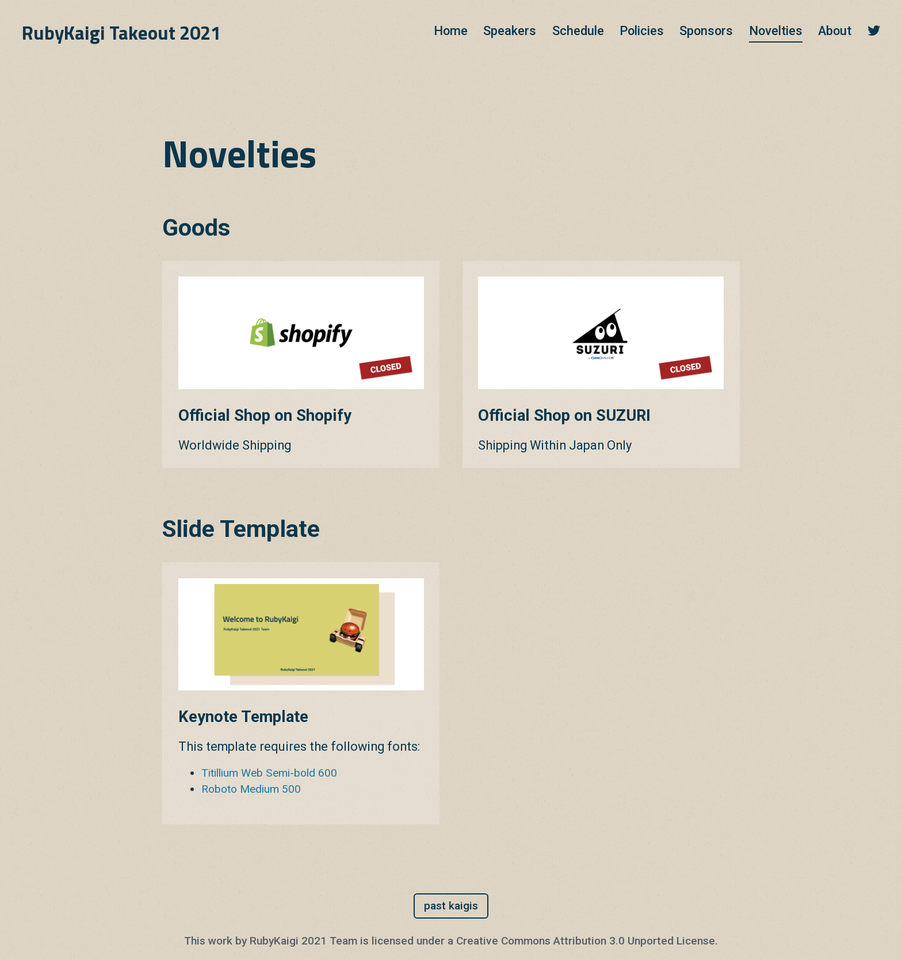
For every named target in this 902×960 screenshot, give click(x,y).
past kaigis (451, 905)
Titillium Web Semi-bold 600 (269, 772)
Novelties (775, 31)
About (834, 31)
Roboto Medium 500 (251, 789)
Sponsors (706, 31)
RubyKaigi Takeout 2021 (121, 32)
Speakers (509, 31)
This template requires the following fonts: (299, 746)
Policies (642, 31)
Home (451, 31)
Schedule (578, 31)
